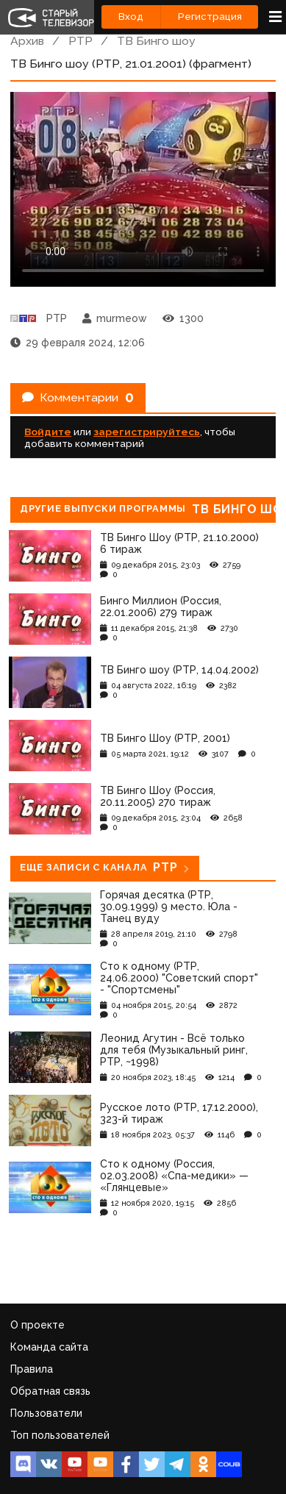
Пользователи (46, 1413)
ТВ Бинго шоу (156, 41)
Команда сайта (49, 1347)
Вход (130, 16)
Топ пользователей (60, 1435)
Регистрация (210, 16)
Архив (27, 41)
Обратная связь (50, 1391)
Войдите (47, 431)
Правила (31, 1369)
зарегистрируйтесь (146, 431)
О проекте (37, 1325)
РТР (80, 41)
